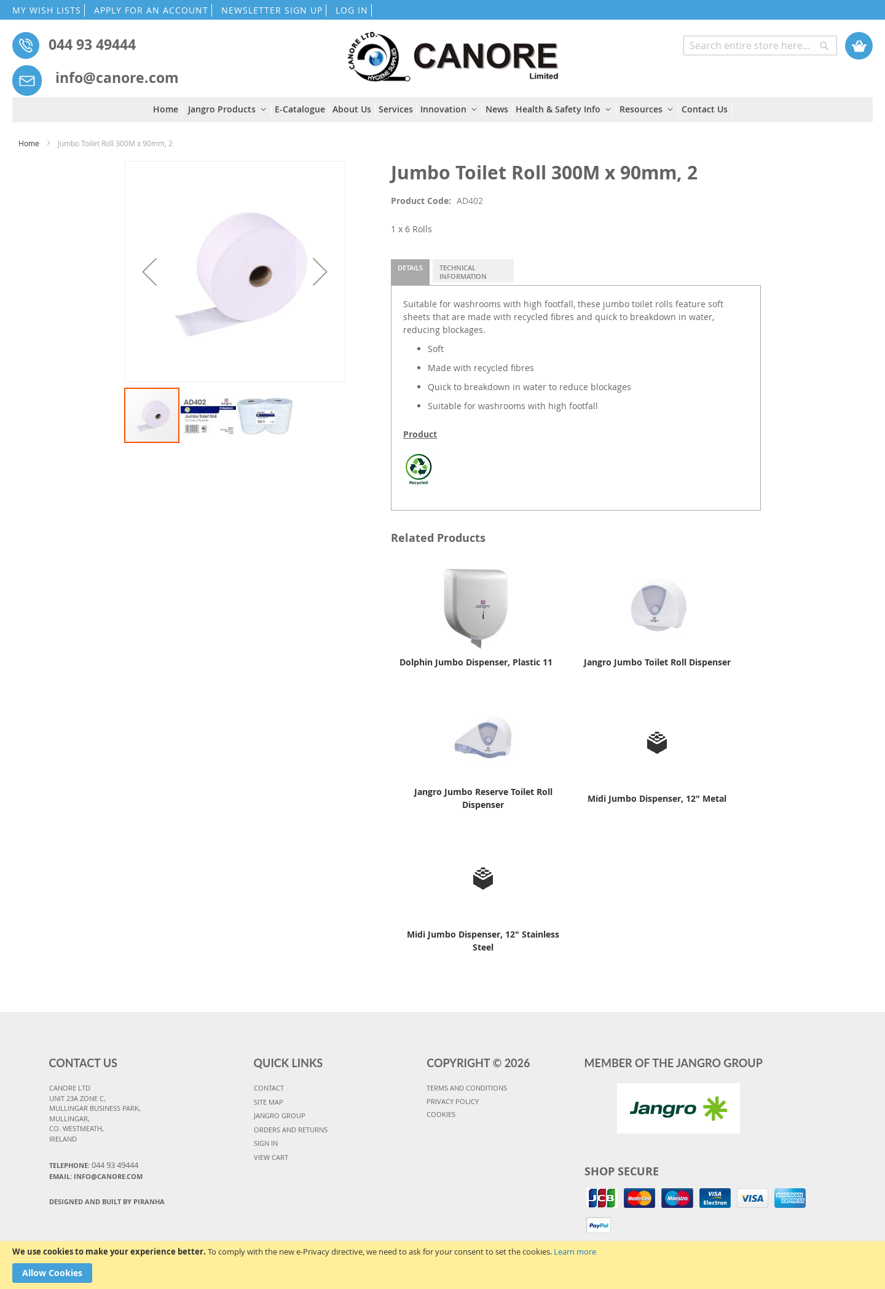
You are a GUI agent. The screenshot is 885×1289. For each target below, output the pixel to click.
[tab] (410, 272)
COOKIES (441, 1114)
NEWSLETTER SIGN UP (272, 10)
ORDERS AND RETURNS (291, 1129)
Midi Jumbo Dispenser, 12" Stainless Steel (483, 940)
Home (28, 143)
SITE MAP (268, 1102)
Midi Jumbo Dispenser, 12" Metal (657, 798)
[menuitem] (168, 109)
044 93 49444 (92, 44)
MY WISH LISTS (46, 10)
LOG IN (352, 10)
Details (410, 267)
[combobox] (760, 45)
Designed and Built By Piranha (107, 1201)
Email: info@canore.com (96, 1176)
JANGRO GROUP (279, 1115)
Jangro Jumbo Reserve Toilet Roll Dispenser (483, 798)
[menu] (442, 109)
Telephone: (93, 1164)
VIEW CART (271, 1157)
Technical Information (463, 272)
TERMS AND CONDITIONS (467, 1087)
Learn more (575, 1251)
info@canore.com (117, 77)
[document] (442, 1265)
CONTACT (269, 1087)
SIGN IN (266, 1143)
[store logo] (453, 51)
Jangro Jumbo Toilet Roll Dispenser (657, 662)
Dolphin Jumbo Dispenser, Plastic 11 (476, 662)
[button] (149, 272)
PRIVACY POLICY (453, 1101)
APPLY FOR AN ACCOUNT (151, 10)
